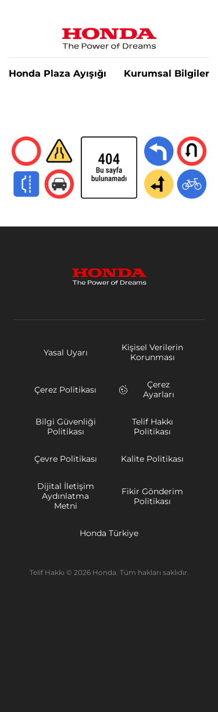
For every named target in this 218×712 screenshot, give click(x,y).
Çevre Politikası (65, 459)
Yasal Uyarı (66, 352)
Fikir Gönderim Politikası (152, 496)
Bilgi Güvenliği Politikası (65, 426)
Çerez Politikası (65, 389)
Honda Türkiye (109, 533)
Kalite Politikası (152, 459)
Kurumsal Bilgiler (166, 74)
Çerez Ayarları (146, 389)
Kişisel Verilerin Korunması (152, 352)
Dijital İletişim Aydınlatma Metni (65, 496)
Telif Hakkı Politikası (152, 426)
